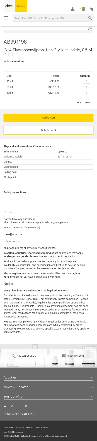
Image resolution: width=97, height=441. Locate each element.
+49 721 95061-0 (26, 355)
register (16, 273)
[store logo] (15, 6)
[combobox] (53, 18)
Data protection (42, 428)
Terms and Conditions (24, 428)
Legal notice (8, 428)
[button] (82, 8)
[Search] (90, 18)
